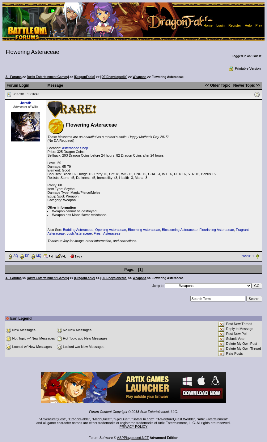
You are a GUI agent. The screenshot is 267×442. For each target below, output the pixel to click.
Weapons (139, 77)
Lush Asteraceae (79, 233)
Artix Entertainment (212, 419)
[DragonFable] (84, 77)
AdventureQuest (52, 419)
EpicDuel (121, 419)
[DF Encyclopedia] (113, 77)
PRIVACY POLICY (134, 426)
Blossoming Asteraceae (179, 230)
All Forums (13, 77)
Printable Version (244, 68)
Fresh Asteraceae (107, 233)
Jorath (26, 103)
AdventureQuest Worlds (176, 419)
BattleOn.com (143, 419)
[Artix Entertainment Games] (48, 77)
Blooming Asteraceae (144, 230)
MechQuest (101, 419)
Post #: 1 (247, 256)
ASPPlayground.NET (133, 438)
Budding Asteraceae (78, 230)
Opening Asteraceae (110, 230)
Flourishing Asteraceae (216, 230)
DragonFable (79, 419)
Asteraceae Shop (75, 148)
